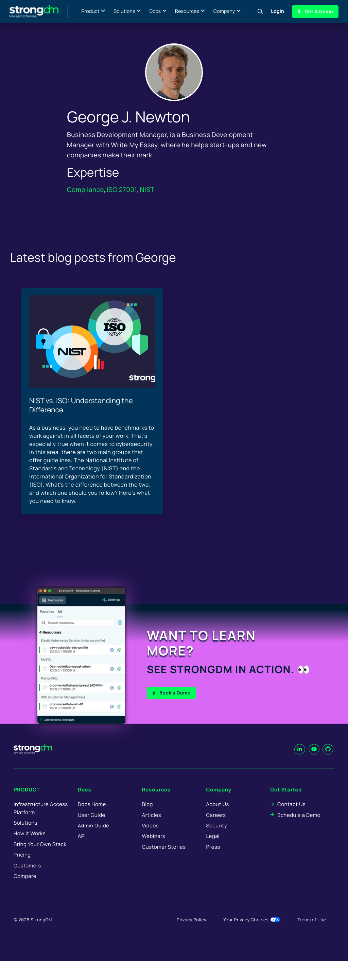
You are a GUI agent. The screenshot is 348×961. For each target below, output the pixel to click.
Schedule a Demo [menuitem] (298, 824)
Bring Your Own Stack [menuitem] (40, 853)
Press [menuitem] (213, 856)
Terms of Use (311, 929)
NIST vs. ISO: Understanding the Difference (81, 405)
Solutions (124, 11)
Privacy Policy (191, 929)
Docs (155, 11)
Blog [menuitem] (147, 814)
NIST (147, 189)
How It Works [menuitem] (30, 843)
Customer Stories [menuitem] (164, 856)
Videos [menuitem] (150, 835)
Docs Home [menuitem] (92, 814)
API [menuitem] (82, 845)
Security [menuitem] (216, 835)
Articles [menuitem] (151, 824)
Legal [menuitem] (213, 845)
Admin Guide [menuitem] (93, 835)
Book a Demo (175, 693)
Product (91, 11)
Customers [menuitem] (27, 875)
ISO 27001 (122, 189)
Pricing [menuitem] (22, 864)
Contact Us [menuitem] (291, 814)
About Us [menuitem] (217, 814)
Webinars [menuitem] (153, 845)
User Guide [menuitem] (91, 824)
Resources (187, 11)
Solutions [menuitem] (25, 832)
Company (224, 11)
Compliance (85, 189)
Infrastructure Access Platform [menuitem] (41, 817)
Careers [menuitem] (216, 824)
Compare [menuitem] (25, 885)
